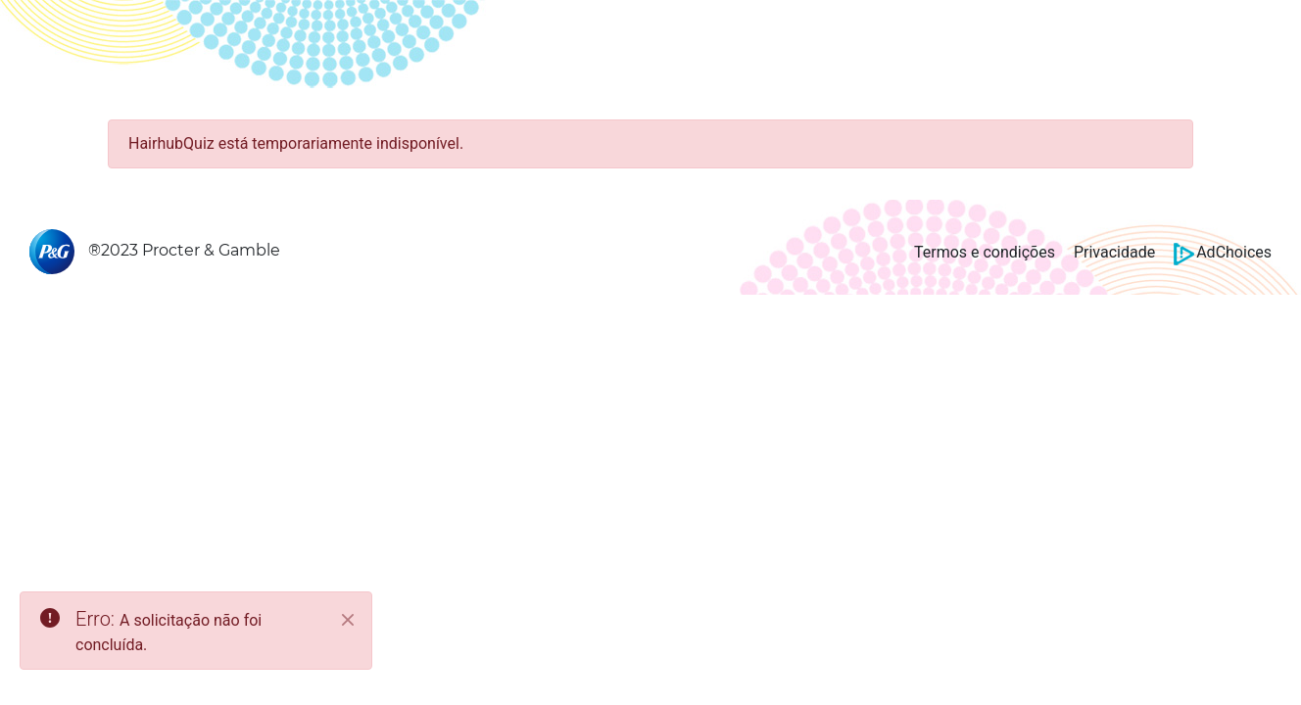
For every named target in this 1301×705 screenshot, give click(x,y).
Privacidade (1114, 252)
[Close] (347, 619)
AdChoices (1223, 252)
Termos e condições (984, 252)
